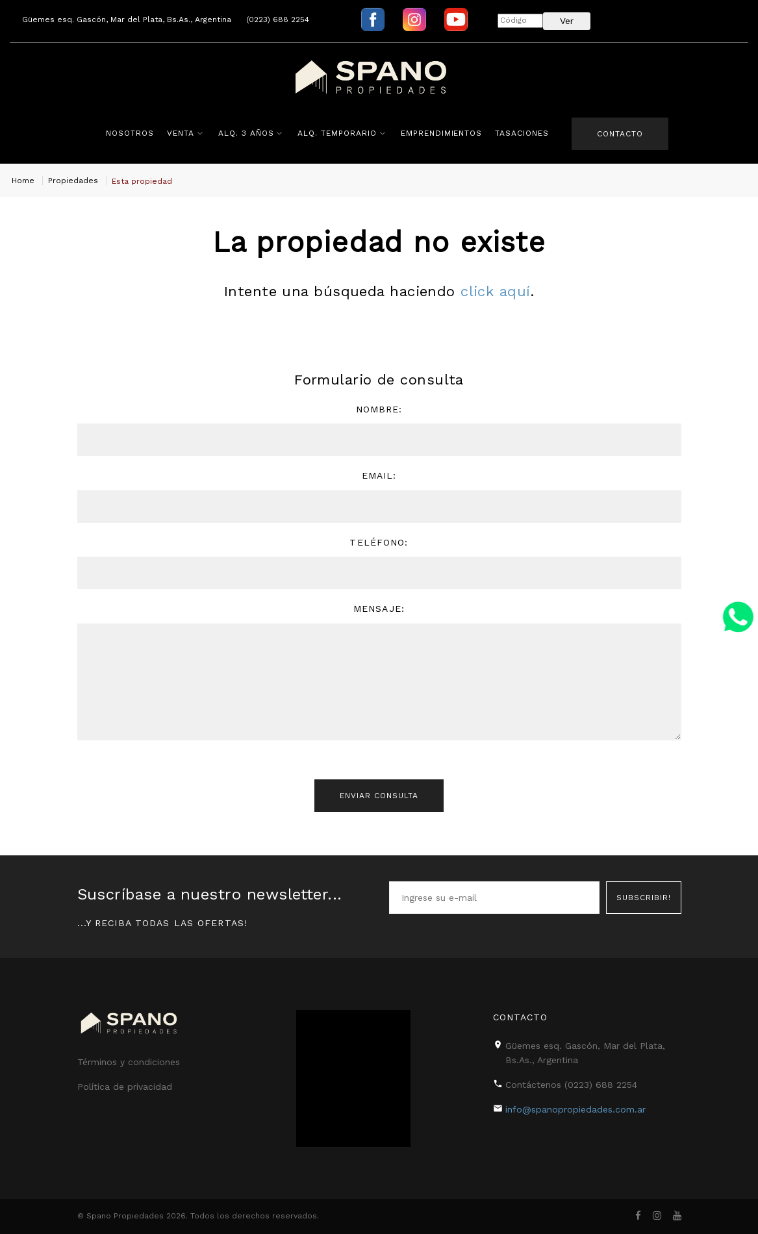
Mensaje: (379, 608)
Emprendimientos (441, 133)
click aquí (495, 291)
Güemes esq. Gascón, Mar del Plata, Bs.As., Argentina (126, 19)
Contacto (620, 133)
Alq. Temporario (336, 133)
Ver (567, 21)
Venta (180, 133)
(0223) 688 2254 (277, 19)
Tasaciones (522, 133)
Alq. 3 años (246, 133)
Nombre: (379, 409)
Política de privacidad (124, 1086)
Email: (379, 475)
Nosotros (130, 133)
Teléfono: (378, 542)
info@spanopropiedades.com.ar (575, 1109)
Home (23, 180)
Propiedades (73, 180)
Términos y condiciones (128, 1062)
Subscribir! (643, 897)
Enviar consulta (379, 795)
